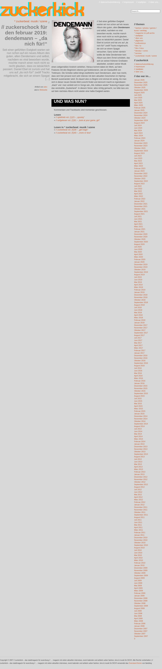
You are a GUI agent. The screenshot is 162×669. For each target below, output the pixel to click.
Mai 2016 (138, 373)
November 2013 (140, 449)
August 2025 (139, 93)
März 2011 (138, 530)
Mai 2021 (138, 221)
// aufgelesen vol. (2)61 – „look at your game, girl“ (78, 120)
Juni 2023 (138, 158)
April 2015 (138, 406)
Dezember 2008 (140, 598)
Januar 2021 (139, 232)
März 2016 (138, 378)
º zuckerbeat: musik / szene (30, 21)
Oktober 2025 (139, 87)
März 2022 (138, 196)
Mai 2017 (138, 343)
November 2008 (140, 601)
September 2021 (141, 211)
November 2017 (140, 328)
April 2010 (138, 558)
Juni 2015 (138, 401)
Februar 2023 (139, 168)
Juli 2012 (138, 489)
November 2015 (140, 388)
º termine (138, 53)
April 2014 (138, 436)
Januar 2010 (139, 565)
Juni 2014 (138, 431)
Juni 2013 (138, 462)
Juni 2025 (138, 98)
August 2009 (139, 578)
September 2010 (141, 545)
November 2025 (140, 85)
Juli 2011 (138, 520)
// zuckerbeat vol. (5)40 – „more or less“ (73, 133)
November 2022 (140, 176)
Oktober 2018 (139, 300)
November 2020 (140, 237)
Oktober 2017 (139, 330)
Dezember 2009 (140, 568)
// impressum (128, 2)
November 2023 (140, 146)
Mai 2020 (138, 252)
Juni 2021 (138, 219)
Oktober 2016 (139, 361)
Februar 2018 (139, 320)
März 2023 (138, 166)
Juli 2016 (138, 368)
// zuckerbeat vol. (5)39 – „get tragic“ (72, 130)
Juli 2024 (138, 125)
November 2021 (140, 206)
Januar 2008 (139, 626)
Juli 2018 (138, 307)
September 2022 (141, 181)
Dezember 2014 (140, 416)
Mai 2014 (138, 434)
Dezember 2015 (140, 386)
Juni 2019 (138, 280)
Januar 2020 (139, 262)
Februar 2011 (139, 532)
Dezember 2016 (140, 355)
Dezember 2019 (140, 264)
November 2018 (140, 297)
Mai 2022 (138, 191)
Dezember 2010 (140, 538)
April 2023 (138, 163)
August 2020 (139, 244)
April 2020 (138, 254)
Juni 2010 (138, 553)
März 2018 (138, 318)
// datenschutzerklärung (109, 2)
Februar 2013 (139, 472)
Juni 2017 (138, 340)
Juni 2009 (138, 583)
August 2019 (139, 275)
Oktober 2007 (139, 634)
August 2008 (139, 608)
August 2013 (139, 457)
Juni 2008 (138, 613)
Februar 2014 (139, 441)
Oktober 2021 (139, 209)
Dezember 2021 (140, 204)
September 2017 (141, 333)
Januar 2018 (139, 323)
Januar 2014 (139, 444)
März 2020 (138, 257)
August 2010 (139, 548)
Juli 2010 (138, 550)
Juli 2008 (138, 611)
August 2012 (139, 487)
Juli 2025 (138, 95)
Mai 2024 (138, 130)
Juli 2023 (138, 156)
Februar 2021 (139, 229)
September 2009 (141, 575)
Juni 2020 (138, 249)
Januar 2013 (139, 474)
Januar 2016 (139, 383)
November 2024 (140, 115)
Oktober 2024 (139, 118)
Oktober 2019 (139, 270)
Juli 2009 (138, 580)
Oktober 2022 (139, 178)
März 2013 (138, 469)
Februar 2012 (139, 502)
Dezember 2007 (140, 629)
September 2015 (141, 393)
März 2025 (138, 105)
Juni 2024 (138, 128)
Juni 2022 (138, 189)
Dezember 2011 (140, 507)
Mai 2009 (138, 586)
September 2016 (141, 363)
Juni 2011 (138, 522)
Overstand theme (135, 663)
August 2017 (139, 335)
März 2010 (138, 560)
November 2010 (140, 540)
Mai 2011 (138, 525)
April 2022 (138, 194)
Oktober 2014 (139, 421)
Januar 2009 (139, 596)
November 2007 (140, 631)
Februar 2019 (139, 290)
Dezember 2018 (140, 295)
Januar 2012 (139, 505)
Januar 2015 (139, 414)
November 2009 (140, 570)
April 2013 (138, 467)
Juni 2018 (138, 310)
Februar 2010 (139, 563)
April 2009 (138, 588)
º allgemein (138, 41)
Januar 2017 (139, 353)
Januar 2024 (139, 141)
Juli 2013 (138, 459)
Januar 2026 (139, 80)
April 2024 (138, 133)
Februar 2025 (139, 108)
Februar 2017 (139, 350)
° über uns (138, 38)
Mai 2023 (138, 161)
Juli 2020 (138, 247)
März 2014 (138, 439)
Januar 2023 (139, 171)
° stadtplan (138, 36)
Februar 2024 (139, 138)
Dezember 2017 (140, 325)
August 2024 (139, 123)
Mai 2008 (138, 616)
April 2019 (138, 285)
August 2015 (139, 396)
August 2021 (139, 214)
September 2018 (141, 302)
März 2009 (138, 591)
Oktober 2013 (139, 452)
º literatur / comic (141, 51)
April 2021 (138, 224)
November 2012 (140, 479)
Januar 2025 (139, 110)
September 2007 (141, 636)
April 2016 (138, 376)
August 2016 (139, 366)
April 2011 (138, 527)
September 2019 (141, 272)
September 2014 (141, 424)
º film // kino (139, 48)
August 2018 (139, 305)
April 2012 (138, 497)
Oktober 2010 (139, 543)
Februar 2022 (139, 199)
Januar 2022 (139, 201)
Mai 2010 (138, 555)
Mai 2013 (138, 464)
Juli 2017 (138, 338)
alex (45, 87)
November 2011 (140, 510)
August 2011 (139, 517)
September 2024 (141, 120)
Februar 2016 (139, 381)
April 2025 (138, 103)
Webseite (43, 90)
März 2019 (138, 287)
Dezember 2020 (140, 234)
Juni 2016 (138, 371)
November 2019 (140, 267)
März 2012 (138, 500)
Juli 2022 (138, 186)
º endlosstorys (140, 43)
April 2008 (138, 618)
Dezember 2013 (140, 446)
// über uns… (154, 2)
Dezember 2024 (140, 113)
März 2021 (138, 227)
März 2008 (138, 621)
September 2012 (141, 484)
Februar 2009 (139, 593)
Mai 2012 (138, 495)
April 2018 (138, 315)
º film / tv (137, 46)
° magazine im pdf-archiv (144, 33)
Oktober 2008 (139, 603)
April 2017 (138, 345)
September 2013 (141, 454)
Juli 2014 (138, 429)
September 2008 (141, 606)
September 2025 (141, 90)
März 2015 (138, 409)
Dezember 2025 (140, 82)
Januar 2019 (139, 292)
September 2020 (141, 242)
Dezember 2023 (140, 143)
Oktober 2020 (139, 239)
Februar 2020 (139, 259)
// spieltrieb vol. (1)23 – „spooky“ (70, 117)
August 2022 (139, 184)
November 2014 (140, 419)
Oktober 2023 (139, 148)
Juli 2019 (138, 277)
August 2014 (139, 426)
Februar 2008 (139, 623)
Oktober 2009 (139, 573)
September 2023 (141, 151)
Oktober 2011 (139, 512)
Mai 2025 (138, 100)
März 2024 (138, 136)
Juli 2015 (138, 398)
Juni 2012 (138, 492)
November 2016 (140, 358)
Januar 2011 (139, 535)
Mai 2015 (138, 404)
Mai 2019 (138, 282)
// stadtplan (141, 2)
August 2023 (139, 153)
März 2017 (138, 348)
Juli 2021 (138, 216)
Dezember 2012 (140, 477)
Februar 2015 (139, 411)
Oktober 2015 (139, 391)
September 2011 (141, 515)
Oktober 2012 (139, 482)
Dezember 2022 (140, 173)
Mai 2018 (138, 312)
